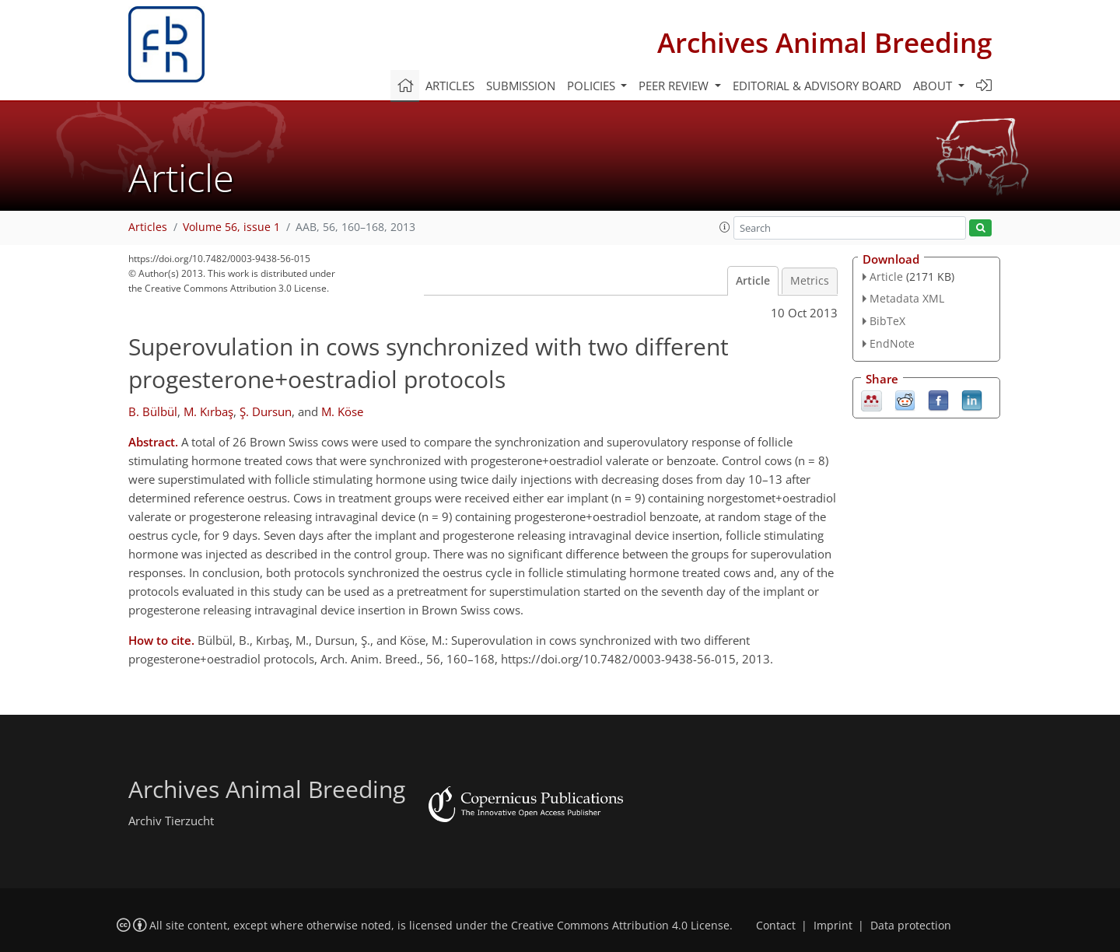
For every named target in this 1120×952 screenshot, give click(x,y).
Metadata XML (907, 298)
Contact (776, 926)
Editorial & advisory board (817, 85)
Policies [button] (592, 85)
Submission (520, 85)
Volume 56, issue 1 (231, 227)
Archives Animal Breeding (824, 42)
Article (753, 281)
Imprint (833, 926)
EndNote (892, 343)
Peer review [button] (675, 85)
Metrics (809, 281)
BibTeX (887, 320)
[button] (724, 227)
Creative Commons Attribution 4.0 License (620, 926)
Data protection (910, 926)
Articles (449, 85)
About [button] (934, 85)
